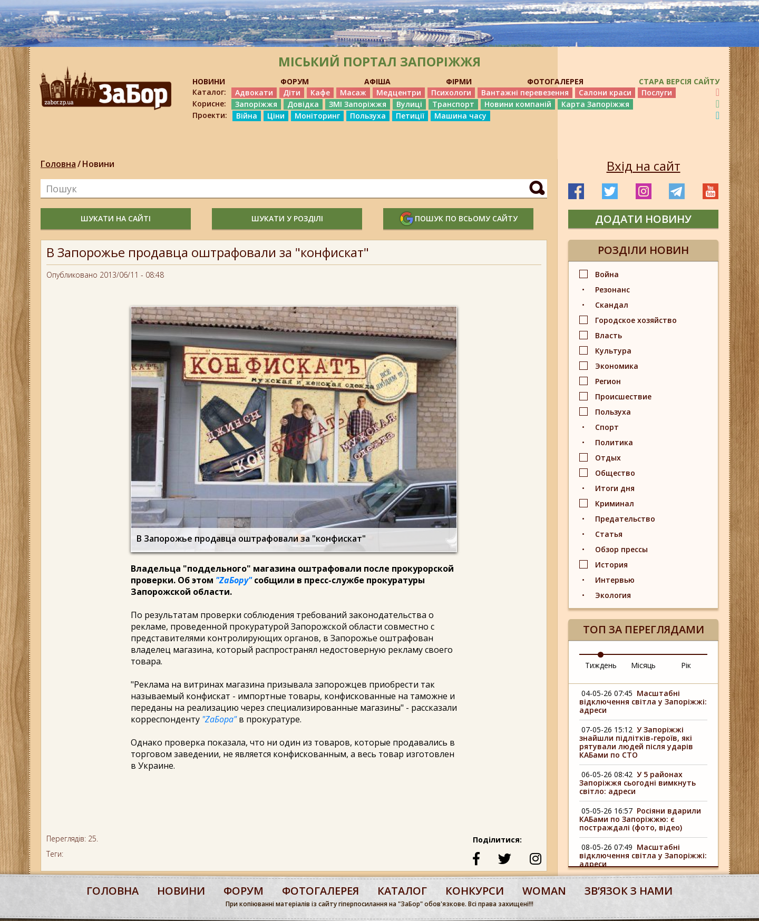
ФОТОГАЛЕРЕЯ (555, 81)
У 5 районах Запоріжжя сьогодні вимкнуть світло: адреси (637, 782)
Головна (58, 164)
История (611, 565)
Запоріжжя (256, 104)
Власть (608, 335)
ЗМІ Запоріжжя (357, 104)
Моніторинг (317, 116)
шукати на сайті (116, 218)
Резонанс (612, 290)
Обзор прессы (621, 549)
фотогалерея (320, 891)
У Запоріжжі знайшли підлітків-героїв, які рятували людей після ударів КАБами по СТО (636, 742)
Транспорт (453, 104)
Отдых (608, 458)
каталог (402, 891)
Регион (608, 381)
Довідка (303, 104)
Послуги (656, 92)
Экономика (616, 366)
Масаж (353, 92)
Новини (98, 164)
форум (243, 891)
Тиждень (601, 665)
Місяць (643, 665)
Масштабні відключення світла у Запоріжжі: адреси (643, 701)
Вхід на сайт (643, 166)
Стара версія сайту (679, 81)
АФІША (377, 81)
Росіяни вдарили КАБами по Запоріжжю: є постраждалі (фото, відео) (640, 819)
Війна (246, 116)
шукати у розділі (287, 218)
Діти (291, 92)
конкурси (474, 891)
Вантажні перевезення (525, 92)
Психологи (451, 92)
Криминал (614, 503)
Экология (613, 595)
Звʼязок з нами (629, 891)
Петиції (410, 116)
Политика (614, 442)
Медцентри (398, 92)
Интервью (615, 580)
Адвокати (254, 92)
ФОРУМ (294, 81)
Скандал (611, 305)
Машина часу (460, 116)
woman (544, 891)
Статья (608, 534)
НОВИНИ (208, 81)
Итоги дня (615, 488)
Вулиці (409, 104)
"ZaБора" (219, 719)
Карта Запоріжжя (595, 104)
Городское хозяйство (636, 320)
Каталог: (209, 92)
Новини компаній (517, 104)
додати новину (643, 219)
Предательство (625, 519)
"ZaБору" (234, 580)
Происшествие (623, 396)
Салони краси (605, 92)
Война (607, 274)
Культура (613, 351)
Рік (686, 665)
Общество (615, 473)
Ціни (276, 116)
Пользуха (368, 116)
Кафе (320, 92)
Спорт (607, 427)
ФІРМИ (459, 81)
